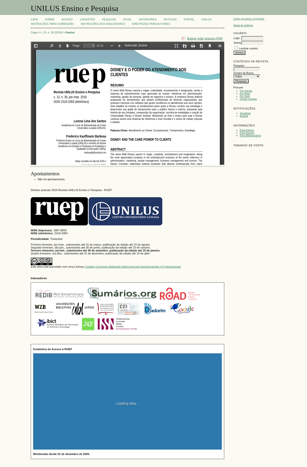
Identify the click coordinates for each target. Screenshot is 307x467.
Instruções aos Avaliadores (103, 24)
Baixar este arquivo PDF (205, 38)
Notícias (170, 19)
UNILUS (206, 19)
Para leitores (247, 130)
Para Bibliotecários (250, 135)
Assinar (244, 116)
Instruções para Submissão (52, 24)
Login (237, 38)
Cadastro (87, 19)
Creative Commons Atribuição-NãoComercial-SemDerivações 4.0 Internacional (132, 266)
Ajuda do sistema (243, 25)
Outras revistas (248, 99)
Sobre (50, 19)
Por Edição (246, 91)
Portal (189, 19)
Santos (70, 32)
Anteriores (148, 19)
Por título (245, 96)
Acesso (67, 19)
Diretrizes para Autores (151, 24)
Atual (127, 19)
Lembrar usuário (248, 48)
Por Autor (245, 93)
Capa (34, 19)
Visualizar (245, 113)
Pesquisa (109, 19)
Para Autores (247, 133)
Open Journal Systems (248, 18)
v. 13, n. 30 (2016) (52, 32)
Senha (237, 42)
